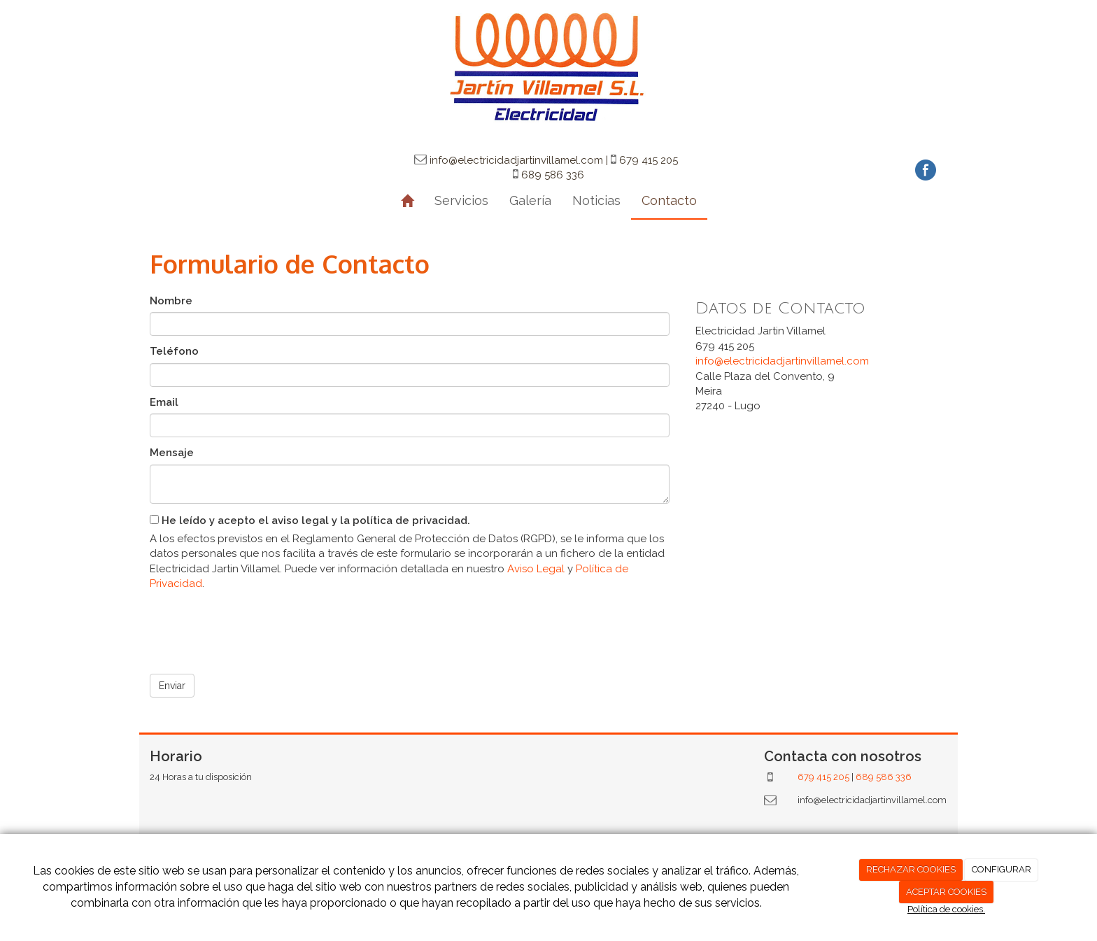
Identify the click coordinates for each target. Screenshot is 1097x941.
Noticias (596, 200)
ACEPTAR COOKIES (946, 891)
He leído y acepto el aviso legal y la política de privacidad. (310, 520)
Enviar (172, 685)
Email (164, 402)
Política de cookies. (946, 909)
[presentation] (256, 627)
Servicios (461, 200)
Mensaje (172, 452)
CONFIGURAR (1001, 869)
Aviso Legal (536, 569)
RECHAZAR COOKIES (911, 869)
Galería (530, 200)
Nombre (171, 301)
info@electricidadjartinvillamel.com (782, 361)
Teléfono (174, 351)
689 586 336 (884, 777)
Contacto (669, 200)
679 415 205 (823, 777)
